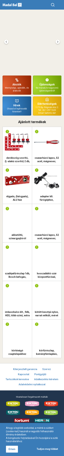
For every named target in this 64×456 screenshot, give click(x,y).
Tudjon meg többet (47, 449)
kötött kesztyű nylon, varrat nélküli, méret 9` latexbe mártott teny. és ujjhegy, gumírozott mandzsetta (47, 314)
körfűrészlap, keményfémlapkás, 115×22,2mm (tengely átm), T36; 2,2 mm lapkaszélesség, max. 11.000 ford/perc (46, 352)
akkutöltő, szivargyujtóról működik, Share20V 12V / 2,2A (17, 237)
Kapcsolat (23, 374)
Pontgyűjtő (40, 374)
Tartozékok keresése (17, 379)
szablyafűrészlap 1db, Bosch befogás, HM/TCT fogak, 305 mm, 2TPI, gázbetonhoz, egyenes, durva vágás (17, 275)
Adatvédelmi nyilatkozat (32, 384)
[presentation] (6, 42)
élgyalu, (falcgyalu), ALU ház (17, 198)
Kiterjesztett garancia (25, 369)
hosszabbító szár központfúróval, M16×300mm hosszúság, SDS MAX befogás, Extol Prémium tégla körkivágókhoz (46, 275)
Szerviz (46, 369)
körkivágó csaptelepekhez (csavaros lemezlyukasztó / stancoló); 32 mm (17, 352)
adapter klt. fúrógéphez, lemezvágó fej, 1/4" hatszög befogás (47, 198)
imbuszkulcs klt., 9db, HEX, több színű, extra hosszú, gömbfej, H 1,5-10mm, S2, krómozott (17, 314)
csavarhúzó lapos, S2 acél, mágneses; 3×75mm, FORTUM (47, 160)
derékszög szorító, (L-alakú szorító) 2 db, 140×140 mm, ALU (17, 160)
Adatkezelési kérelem (46, 379)
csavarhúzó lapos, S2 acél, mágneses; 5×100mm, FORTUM (47, 237)
